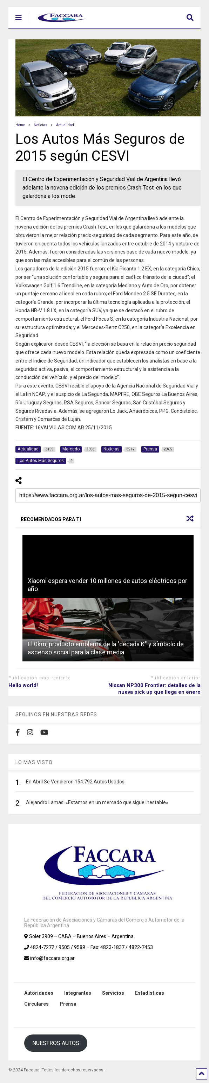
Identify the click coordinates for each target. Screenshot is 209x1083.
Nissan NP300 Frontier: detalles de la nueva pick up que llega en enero (154, 689)
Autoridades (38, 993)
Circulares (36, 1004)
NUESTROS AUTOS (55, 1043)
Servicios (113, 993)
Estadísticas (149, 993)
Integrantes (77, 993)
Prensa (68, 1004)
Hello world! (23, 685)
